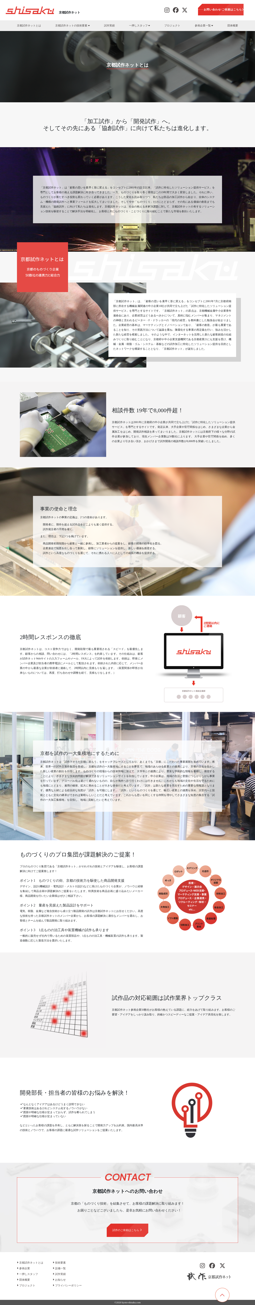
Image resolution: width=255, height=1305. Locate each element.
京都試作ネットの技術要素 (72, 25)
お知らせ (59, 1279)
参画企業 (23, 1268)
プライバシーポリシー (67, 1285)
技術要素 (59, 1262)
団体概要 (232, 25)
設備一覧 (59, 1268)
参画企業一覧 (204, 25)
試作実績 (109, 25)
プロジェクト (172, 25)
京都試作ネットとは (29, 25)
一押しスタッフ (139, 25)
